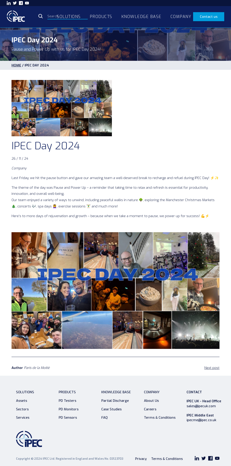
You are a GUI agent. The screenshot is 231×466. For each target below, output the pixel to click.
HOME (16, 65)
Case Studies (111, 409)
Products (67, 392)
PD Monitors (69, 409)
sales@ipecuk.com (201, 406)
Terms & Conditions (160, 417)
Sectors (22, 409)
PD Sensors (68, 417)
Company (151, 392)
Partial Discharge (115, 400)
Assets (21, 400)
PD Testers (67, 400)
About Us (151, 400)
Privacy (141, 459)
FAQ (104, 417)
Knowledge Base (116, 392)
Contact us (208, 16)
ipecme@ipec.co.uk (201, 420)
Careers (150, 409)
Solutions (25, 392)
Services (22, 417)
